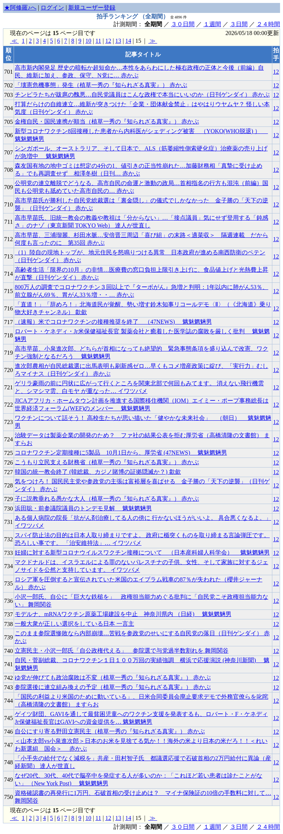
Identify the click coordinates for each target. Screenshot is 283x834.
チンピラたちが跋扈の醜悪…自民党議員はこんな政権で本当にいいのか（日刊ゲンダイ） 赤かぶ (142, 94)
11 (98, 41)
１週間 (212, 24)
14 (128, 41)
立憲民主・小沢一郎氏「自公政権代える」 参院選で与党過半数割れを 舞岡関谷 (121, 650)
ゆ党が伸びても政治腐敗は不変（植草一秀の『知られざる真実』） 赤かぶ (113, 677)
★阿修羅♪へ (20, 7)
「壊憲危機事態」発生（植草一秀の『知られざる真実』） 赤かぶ (101, 85)
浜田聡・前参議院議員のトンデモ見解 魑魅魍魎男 (83, 508)
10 (88, 41)
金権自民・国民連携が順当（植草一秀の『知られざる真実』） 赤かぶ (107, 121)
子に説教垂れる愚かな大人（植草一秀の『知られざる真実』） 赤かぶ (107, 499)
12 (108, 41)
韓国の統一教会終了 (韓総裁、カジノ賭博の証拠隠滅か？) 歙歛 (98, 472)
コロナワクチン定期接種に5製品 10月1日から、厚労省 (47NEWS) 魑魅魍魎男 (121, 452)
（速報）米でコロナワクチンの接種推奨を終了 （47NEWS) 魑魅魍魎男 (113, 322)
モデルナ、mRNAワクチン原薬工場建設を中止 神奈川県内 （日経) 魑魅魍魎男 (123, 614)
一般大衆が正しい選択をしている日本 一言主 (74, 624)
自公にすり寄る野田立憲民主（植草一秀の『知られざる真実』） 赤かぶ (110, 731)
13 (118, 41)
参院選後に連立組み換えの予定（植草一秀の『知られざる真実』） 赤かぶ (113, 687)
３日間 (239, 24)
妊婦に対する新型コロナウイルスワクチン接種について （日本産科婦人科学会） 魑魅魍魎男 (142, 552)
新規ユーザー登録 (91, 7)
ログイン (52, 7)
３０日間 (183, 24)
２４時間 (268, 24)
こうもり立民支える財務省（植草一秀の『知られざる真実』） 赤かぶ (107, 462)
